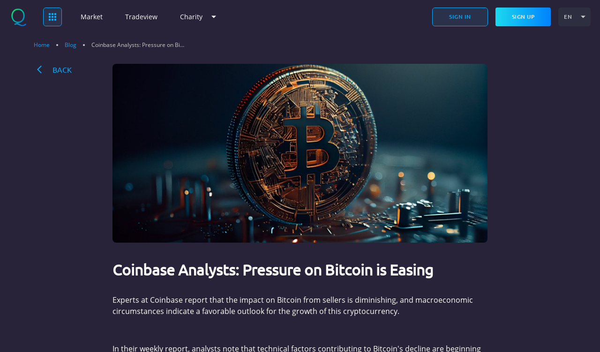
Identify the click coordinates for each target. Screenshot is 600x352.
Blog (70, 45)
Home (42, 45)
